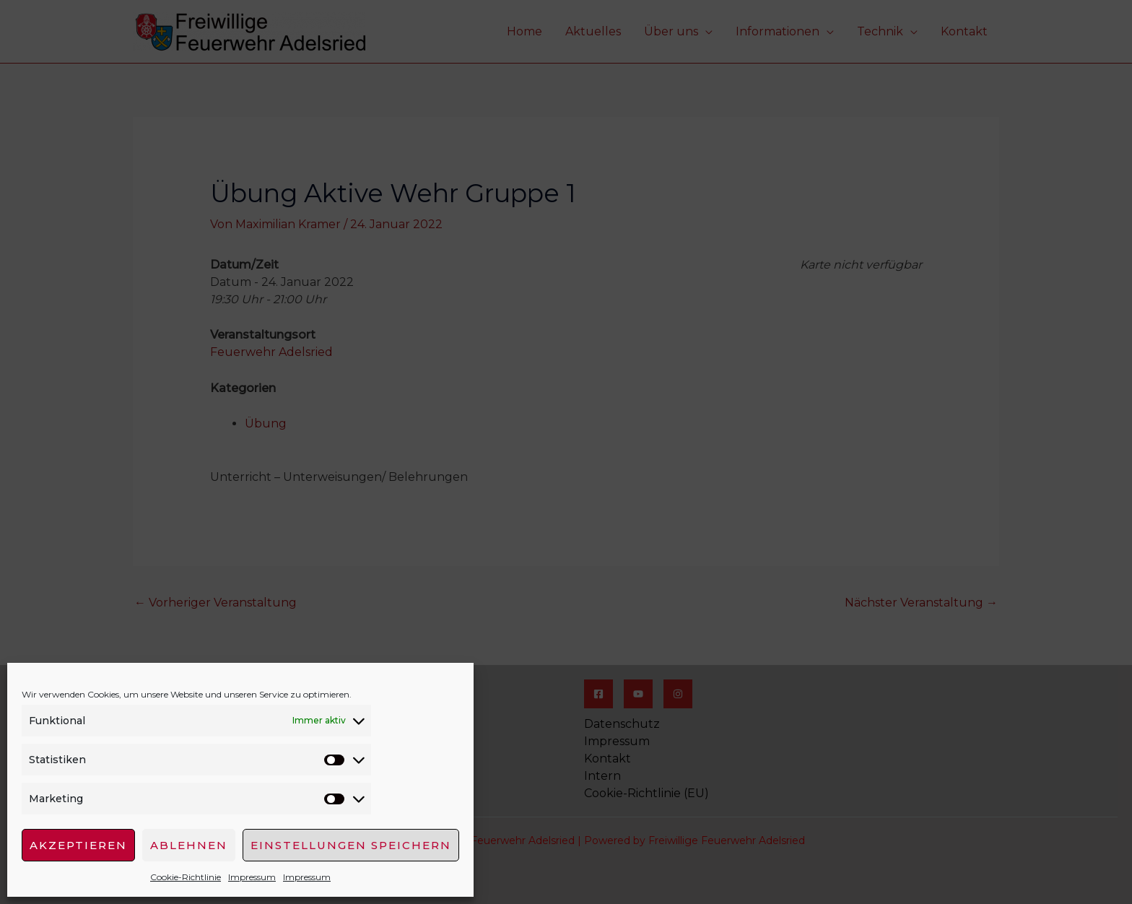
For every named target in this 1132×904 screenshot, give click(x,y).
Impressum (252, 877)
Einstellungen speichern (351, 845)
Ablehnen (188, 845)
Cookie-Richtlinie (185, 877)
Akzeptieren (78, 845)
